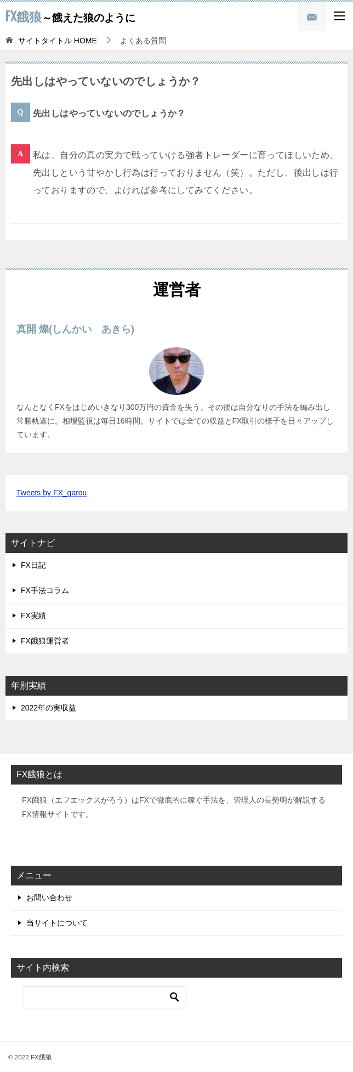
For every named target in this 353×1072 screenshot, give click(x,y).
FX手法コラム (45, 590)
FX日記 (33, 565)
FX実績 (33, 615)
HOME (57, 40)
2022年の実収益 (48, 707)
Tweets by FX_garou (51, 492)
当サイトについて (57, 922)
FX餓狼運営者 (45, 640)
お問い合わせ (49, 897)
